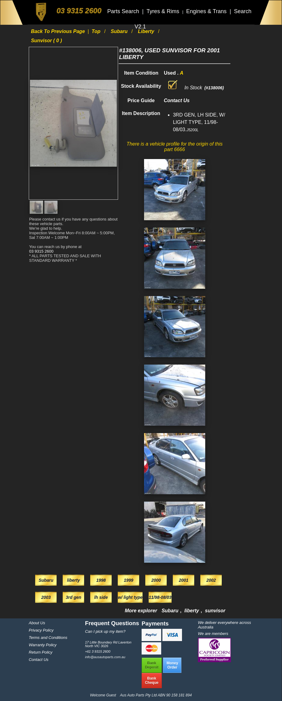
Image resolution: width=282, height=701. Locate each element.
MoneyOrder (172, 665)
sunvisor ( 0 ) (46, 40)
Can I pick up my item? (105, 631)
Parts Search (124, 11)
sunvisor (215, 610)
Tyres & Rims (164, 11)
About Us (37, 623)
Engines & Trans (207, 11)
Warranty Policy (43, 645)
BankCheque (151, 680)
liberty (147, 31)
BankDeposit (151, 665)
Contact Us (38, 659)
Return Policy (40, 652)
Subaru (120, 31)
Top (96, 31)
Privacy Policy (41, 630)
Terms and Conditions (48, 637)
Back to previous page (58, 31)
